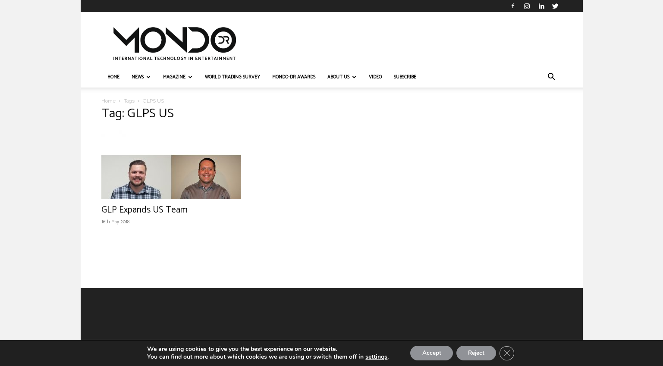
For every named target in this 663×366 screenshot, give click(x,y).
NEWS (141, 77)
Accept (429, 352)
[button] (551, 78)
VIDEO (375, 77)
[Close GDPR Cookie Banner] (510, 352)
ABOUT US (341, 77)
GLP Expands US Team (144, 210)
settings (373, 356)
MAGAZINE (177, 77)
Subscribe (405, 77)
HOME (113, 77)
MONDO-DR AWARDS (293, 77)
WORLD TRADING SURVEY (232, 77)
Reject (477, 352)
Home (108, 101)
